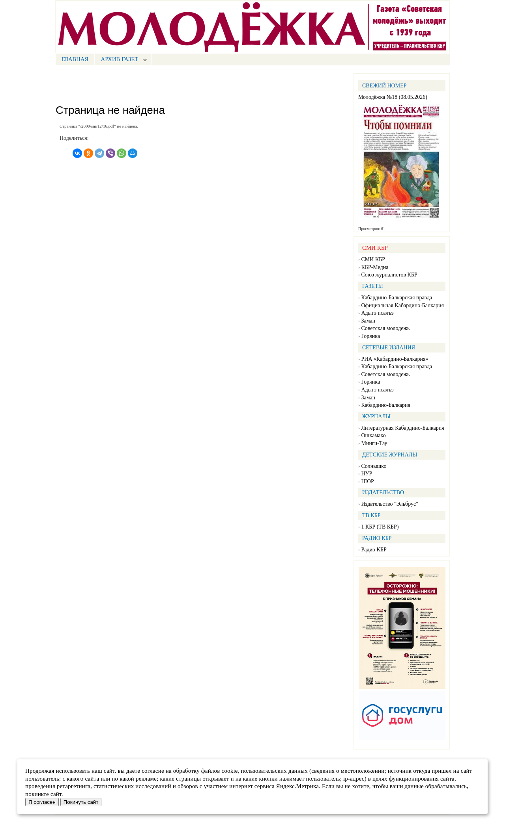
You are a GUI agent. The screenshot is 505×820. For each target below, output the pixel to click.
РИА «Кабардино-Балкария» (394, 359)
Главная (75, 59)
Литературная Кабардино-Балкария (402, 428)
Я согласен (42, 802)
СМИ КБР (373, 259)
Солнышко (374, 466)
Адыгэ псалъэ (377, 313)
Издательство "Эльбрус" (389, 504)
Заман (368, 321)
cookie (229, 771)
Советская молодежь (385, 328)
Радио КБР (374, 550)
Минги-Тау (374, 443)
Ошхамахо (373, 435)
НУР (366, 474)
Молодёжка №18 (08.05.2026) (392, 97)
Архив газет (121, 60)
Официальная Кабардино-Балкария (402, 305)
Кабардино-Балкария (385, 405)
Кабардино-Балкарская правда (396, 298)
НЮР (367, 481)
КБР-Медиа (375, 267)
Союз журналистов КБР (389, 275)
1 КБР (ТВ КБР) (380, 527)
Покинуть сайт (81, 802)
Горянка (370, 336)
